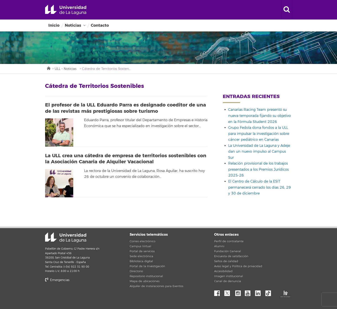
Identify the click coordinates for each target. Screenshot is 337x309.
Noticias (73, 25)
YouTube (249, 292)
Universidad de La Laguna (65, 10)
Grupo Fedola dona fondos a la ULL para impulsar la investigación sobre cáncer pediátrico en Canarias (258, 134)
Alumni (219, 246)
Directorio (136, 271)
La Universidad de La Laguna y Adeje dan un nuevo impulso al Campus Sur (259, 152)
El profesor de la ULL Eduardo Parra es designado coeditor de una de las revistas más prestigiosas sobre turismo (125, 108)
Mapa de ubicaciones (145, 281)
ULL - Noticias (66, 69)
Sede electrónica (141, 256)
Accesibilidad (223, 271)
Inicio (53, 25)
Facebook (218, 292)
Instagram (239, 292)
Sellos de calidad (226, 261)
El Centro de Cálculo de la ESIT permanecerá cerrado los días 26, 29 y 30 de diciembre (259, 187)
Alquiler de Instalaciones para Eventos (156, 286)
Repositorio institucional (146, 276)
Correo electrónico (142, 241)
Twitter (228, 292)
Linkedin (259, 292)
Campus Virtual (140, 246)
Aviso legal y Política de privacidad (238, 266)
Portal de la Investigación (147, 266)
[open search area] (286, 10)
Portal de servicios (142, 251)
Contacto (100, 25)
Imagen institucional (228, 276)
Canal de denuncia (227, 281)
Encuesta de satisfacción (231, 256)
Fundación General (227, 251)
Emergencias (57, 280)
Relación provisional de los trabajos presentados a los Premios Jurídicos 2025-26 (258, 169)
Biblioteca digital (141, 261)
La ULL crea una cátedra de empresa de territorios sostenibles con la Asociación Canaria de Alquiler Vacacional (125, 159)
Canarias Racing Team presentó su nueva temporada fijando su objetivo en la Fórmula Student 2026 (259, 116)
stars (77, 294)
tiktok (269, 292)
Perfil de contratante (229, 241)
